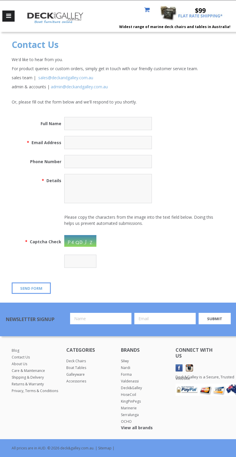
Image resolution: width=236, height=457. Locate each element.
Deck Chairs (76, 360)
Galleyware (75, 374)
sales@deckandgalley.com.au (65, 77)
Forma (126, 374)
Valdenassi (130, 381)
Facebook (179, 368)
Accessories (76, 381)
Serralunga (130, 414)
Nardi (125, 367)
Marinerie (129, 408)
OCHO (126, 421)
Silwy (125, 360)
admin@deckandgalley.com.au (79, 86)
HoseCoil (128, 394)
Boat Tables (76, 367)
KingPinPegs (131, 401)
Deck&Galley (131, 387)
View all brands (137, 427)
